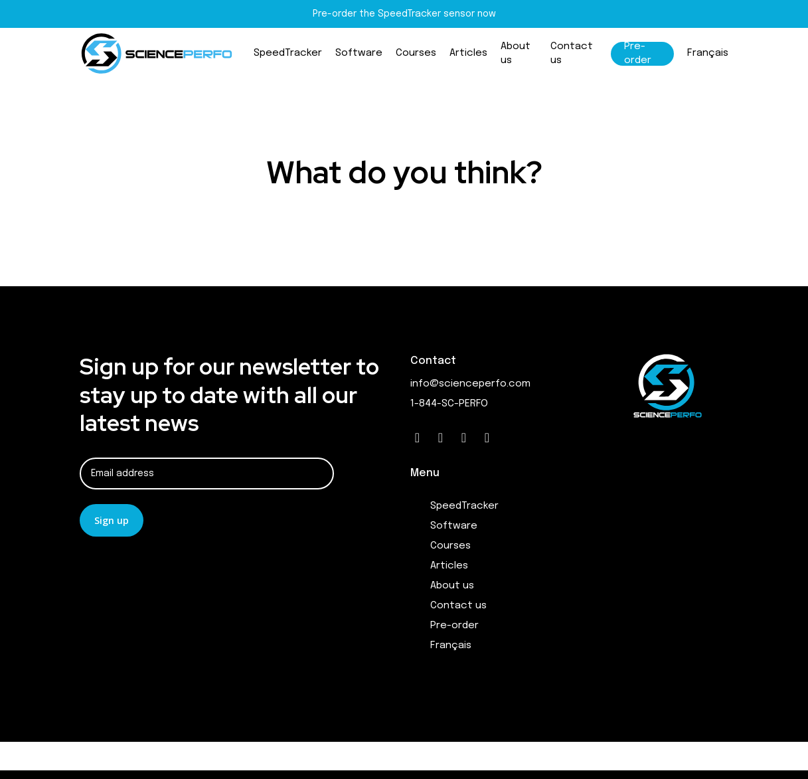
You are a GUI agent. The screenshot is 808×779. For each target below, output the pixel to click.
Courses (450, 546)
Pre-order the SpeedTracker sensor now (404, 14)
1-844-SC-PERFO (449, 403)
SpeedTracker (464, 506)
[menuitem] (707, 61)
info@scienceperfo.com (470, 384)
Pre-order (454, 625)
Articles (449, 566)
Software (453, 526)
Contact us (458, 605)
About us (452, 585)
